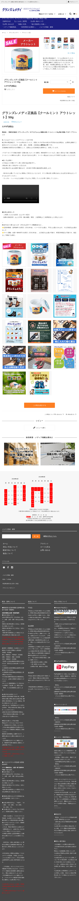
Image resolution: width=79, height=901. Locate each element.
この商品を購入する (39, 405)
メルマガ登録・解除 (46, 27)
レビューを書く (39, 427)
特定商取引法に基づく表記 (67, 100)
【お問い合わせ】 (8, 24)
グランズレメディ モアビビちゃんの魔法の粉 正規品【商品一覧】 (25, 18)
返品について (71, 96)
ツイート (6, 122)
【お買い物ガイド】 (37, 21)
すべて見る (71, 53)
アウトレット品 (26, 32)
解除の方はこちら (49, 535)
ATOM (8, 575)
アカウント (73, 2)
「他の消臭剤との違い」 (38, 24)
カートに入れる (59, 91)
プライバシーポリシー (9, 581)
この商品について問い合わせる (54, 414)
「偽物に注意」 (22, 24)
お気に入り (9, 89)
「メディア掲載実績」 (9, 27)
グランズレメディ (14, 32)
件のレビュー (17, 122)
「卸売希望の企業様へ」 (28, 27)
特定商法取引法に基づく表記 (11, 578)
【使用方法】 (6, 21)
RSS (3, 575)
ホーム (4, 32)
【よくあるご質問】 (21, 21)
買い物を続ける (71, 414)
